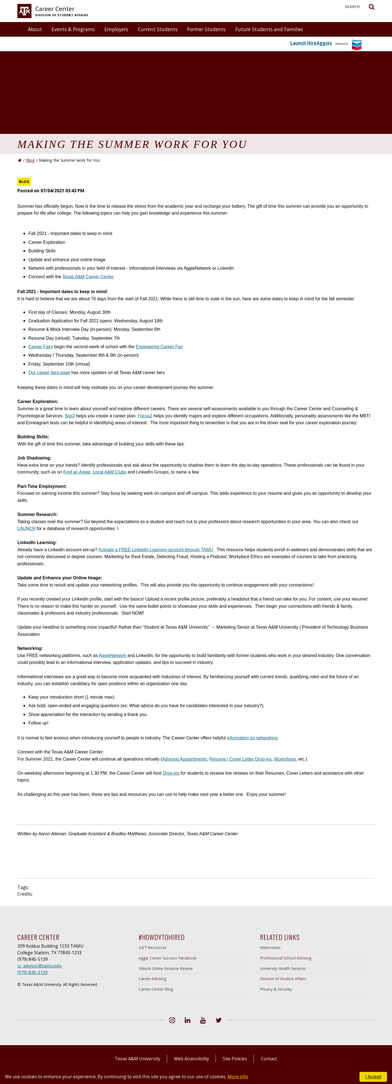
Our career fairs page (49, 372)
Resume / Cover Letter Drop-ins (240, 759)
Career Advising (152, 978)
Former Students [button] (206, 29)
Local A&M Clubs (110, 472)
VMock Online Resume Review (166, 968)
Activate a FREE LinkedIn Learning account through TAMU (155, 549)
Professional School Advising (285, 958)
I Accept (373, 1077)
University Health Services (283, 968)
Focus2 (145, 415)
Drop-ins (171, 773)
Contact (269, 1059)
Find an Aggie (76, 472)
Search (360, 7)
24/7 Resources (153, 947)
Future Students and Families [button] (269, 29)
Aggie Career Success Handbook (168, 958)
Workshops (285, 759)
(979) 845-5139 (32, 972)
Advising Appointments (184, 759)
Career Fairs (40, 346)
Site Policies (235, 1059)
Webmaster (270, 947)
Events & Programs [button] (73, 29)
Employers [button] (116, 29)
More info (237, 1077)
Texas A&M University (137, 1059)
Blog (30, 160)
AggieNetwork (112, 655)
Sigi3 (70, 415)
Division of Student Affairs (283, 978)
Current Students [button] (158, 29)
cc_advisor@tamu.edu (39, 966)
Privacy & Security (276, 989)
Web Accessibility (191, 1059)
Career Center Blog (156, 989)
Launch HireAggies (311, 43)
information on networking (252, 738)
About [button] (35, 29)
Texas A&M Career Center (88, 276)
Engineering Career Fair (159, 346)
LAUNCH (26, 528)
